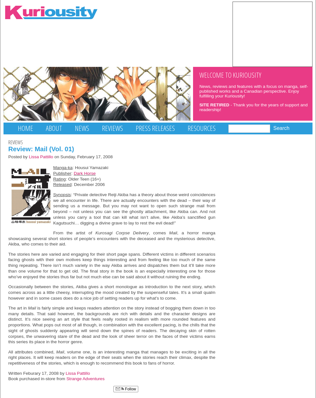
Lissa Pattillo (41, 156)
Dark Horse (85, 173)
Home (25, 128)
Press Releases (155, 128)
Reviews (112, 128)
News (82, 128)
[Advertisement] (272, 34)
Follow (126, 389)
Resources (202, 128)
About (54, 128)
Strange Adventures (86, 378)
